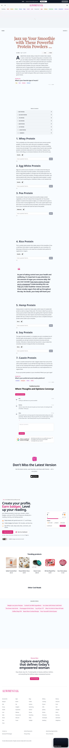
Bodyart (4, 701)
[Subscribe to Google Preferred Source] (23, 439)
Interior (30, 709)
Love (32, 9)
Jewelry (43, 709)
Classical (28, 83)
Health (28, 9)
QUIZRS (53, 84)
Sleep (30, 717)
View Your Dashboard (21, 532)
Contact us (4, 731)
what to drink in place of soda (54, 608)
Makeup (45, 9)
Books (17, 701)
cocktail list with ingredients (32, 605)
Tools (3, 723)
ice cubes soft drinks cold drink (52, 605)
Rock (20, 83)
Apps (42, 9)
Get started (62, 525)
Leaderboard (49, 525)
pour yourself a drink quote (48, 611)
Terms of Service (49, 733)
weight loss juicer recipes (15, 605)
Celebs (56, 9)
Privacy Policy (27, 733)
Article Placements (28, 731)
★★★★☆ (65, 30)
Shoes (3, 717)
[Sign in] (67, 5)
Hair (57, 707)
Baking (43, 698)
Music (57, 712)
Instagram (23, 380)
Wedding (44, 720)
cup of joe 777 (39, 608)
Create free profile (7, 532)
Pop (16, 83)
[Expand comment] (19, 420)
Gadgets (17, 707)
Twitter (28, 380)
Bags (24, 9)
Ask (51, 159)
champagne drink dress (27, 608)
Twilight (30, 720)
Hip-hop (23, 83)
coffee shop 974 (17, 611)
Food (57, 704)
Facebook (17, 380)
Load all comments (20, 394)
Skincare (17, 717)
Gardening (51, 9)
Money (30, 712)
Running (57, 715)
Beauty (20, 9)
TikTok (32, 380)
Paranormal (37, 9)
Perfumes (44, 715)
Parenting (3, 9)
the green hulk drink (12, 608)
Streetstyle (44, 717)
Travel (17, 720)
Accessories (4, 698)
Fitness (16, 9)
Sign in (26, 535)
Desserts (57, 701)
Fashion (30, 704)
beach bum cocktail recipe (31, 611)
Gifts (43, 707)
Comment (21, 433)
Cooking (44, 701)
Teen (3, 720)
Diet (3, 704)
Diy (16, 704)
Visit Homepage (34, 678)
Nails (8, 9)
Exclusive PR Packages (7, 733)
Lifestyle (57, 709)
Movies (12, 9)
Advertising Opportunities (51, 731)
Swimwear (58, 717)
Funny (3, 707)
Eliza (19, 52)
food (3, 30)
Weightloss (58, 720)
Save (44, 52)
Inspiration (61, 9)
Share (50, 52)
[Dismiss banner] (52, 438)
